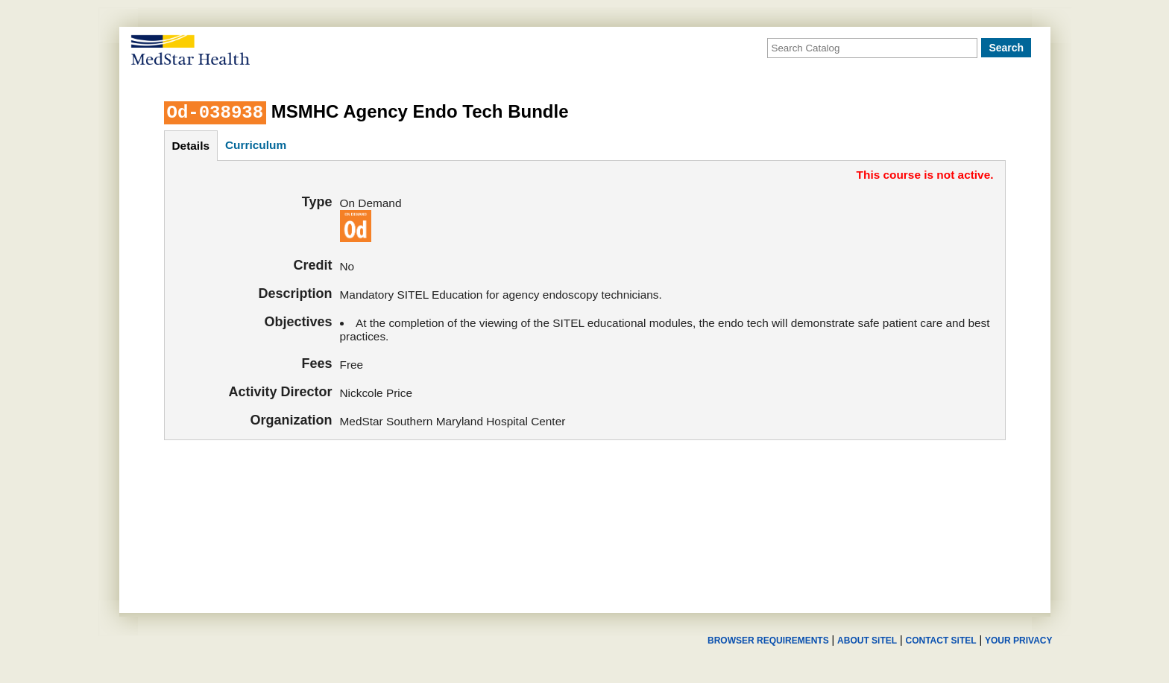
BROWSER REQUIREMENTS (768, 640)
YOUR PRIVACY (1018, 640)
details (190, 145)
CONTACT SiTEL (941, 640)
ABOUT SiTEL (867, 640)
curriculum (255, 145)
